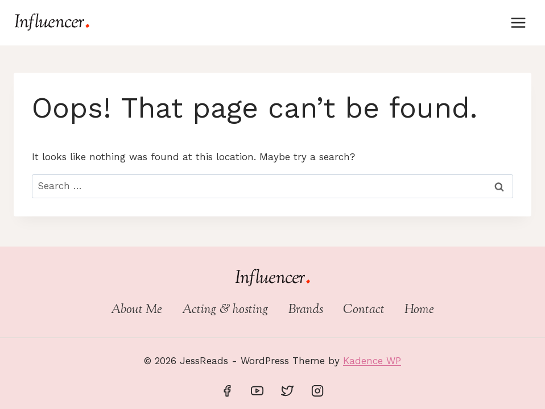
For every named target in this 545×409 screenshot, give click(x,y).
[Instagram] (317, 390)
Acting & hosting (225, 310)
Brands (305, 310)
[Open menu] (518, 22)
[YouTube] (257, 390)
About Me (136, 310)
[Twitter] (287, 390)
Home (419, 310)
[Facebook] (227, 390)
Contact (364, 310)
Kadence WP (372, 360)
